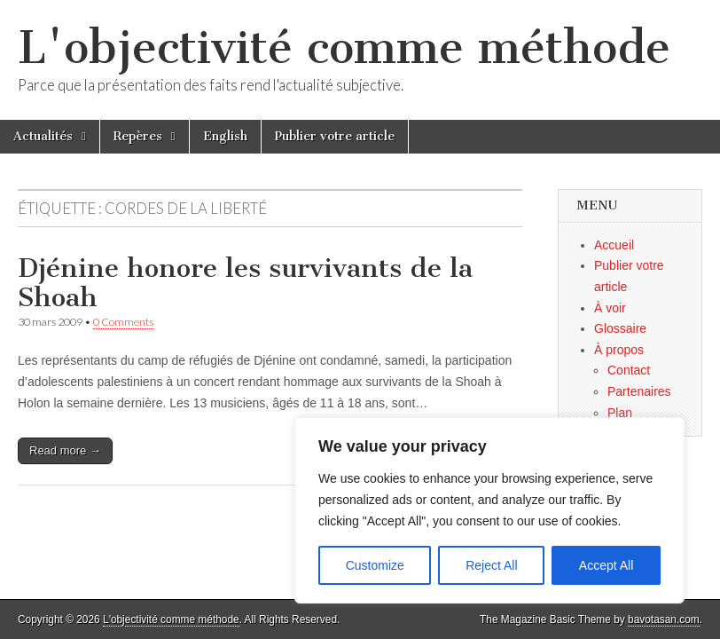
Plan (619, 413)
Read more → (65, 450)
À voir (610, 308)
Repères (137, 136)
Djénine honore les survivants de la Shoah (245, 283)
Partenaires (639, 391)
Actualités (43, 136)
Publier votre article (335, 136)
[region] (489, 510)
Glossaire (620, 328)
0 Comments (123, 321)
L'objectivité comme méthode (344, 47)
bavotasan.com (664, 619)
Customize (375, 565)
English (225, 136)
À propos (619, 350)
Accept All (606, 565)
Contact (628, 370)
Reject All (491, 565)
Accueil (614, 245)
